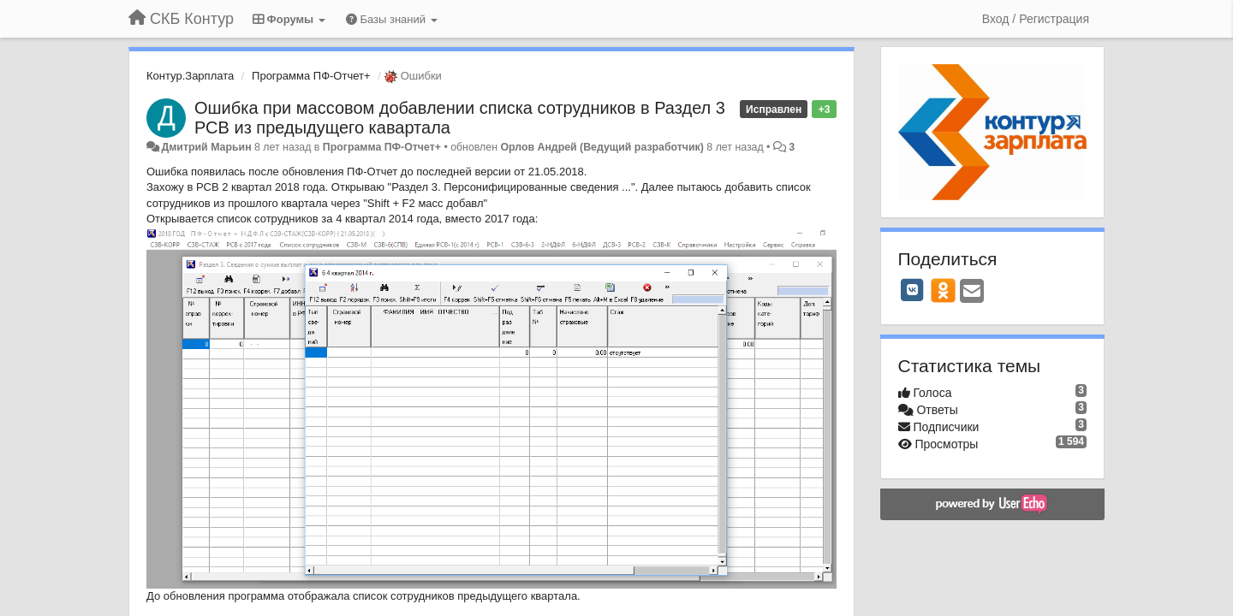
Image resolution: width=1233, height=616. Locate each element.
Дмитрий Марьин (206, 147)
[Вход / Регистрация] (1035, 18)
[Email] (972, 292)
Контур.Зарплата (190, 75)
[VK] (912, 290)
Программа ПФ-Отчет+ (311, 75)
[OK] (943, 290)
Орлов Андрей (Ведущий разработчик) (602, 147)
